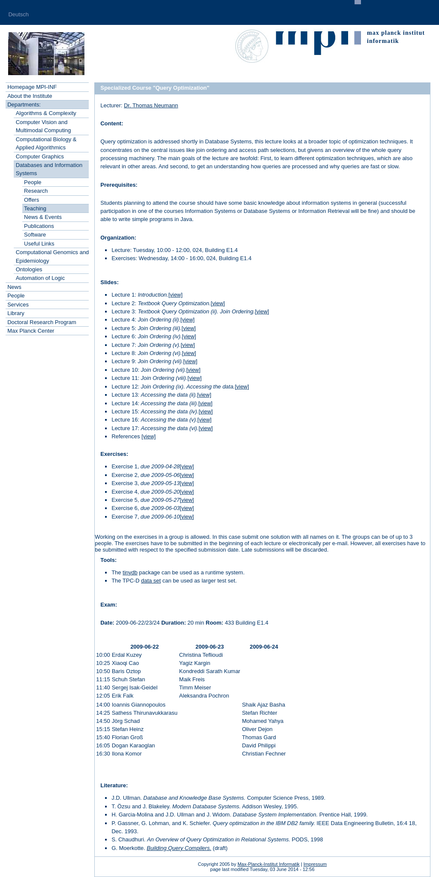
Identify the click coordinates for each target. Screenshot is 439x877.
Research (36, 191)
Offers (31, 200)
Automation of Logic (40, 278)
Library (15, 313)
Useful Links (39, 243)
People (32, 182)
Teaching (35, 208)
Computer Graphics (40, 156)
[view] (175, 294)
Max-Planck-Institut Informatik (269, 864)
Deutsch (18, 14)
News (14, 287)
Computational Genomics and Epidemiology (52, 256)
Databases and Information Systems (49, 169)
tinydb (130, 572)
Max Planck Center (30, 331)
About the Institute (29, 96)
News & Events (43, 217)
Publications (39, 226)
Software (35, 234)
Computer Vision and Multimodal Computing (43, 126)
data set (151, 580)
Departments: (24, 104)
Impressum (315, 864)
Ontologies (29, 269)
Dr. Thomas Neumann (151, 105)
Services (18, 304)
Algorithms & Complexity (46, 113)
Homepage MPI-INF (32, 87)
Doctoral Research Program (41, 322)
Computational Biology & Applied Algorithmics (46, 143)
